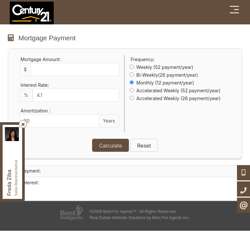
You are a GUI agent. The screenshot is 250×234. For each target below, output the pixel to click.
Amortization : (35, 110)
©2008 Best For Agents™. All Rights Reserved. (133, 211)
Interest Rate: (35, 85)
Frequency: (143, 59)
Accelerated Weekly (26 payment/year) (178, 98)
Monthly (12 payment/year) (165, 82)
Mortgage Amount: (41, 59)
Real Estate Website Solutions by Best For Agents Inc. (140, 217)
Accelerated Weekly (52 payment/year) (178, 90)
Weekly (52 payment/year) (164, 67)
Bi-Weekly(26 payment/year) (167, 75)
